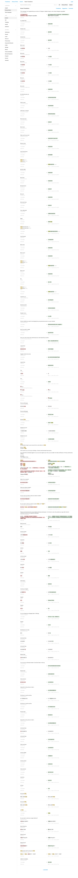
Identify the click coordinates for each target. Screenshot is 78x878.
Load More (45, 869)
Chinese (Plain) (15, 1)
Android (21, 1)
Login (72, 1)
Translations (7, 1)
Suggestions (64, 8)
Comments (71, 8)
